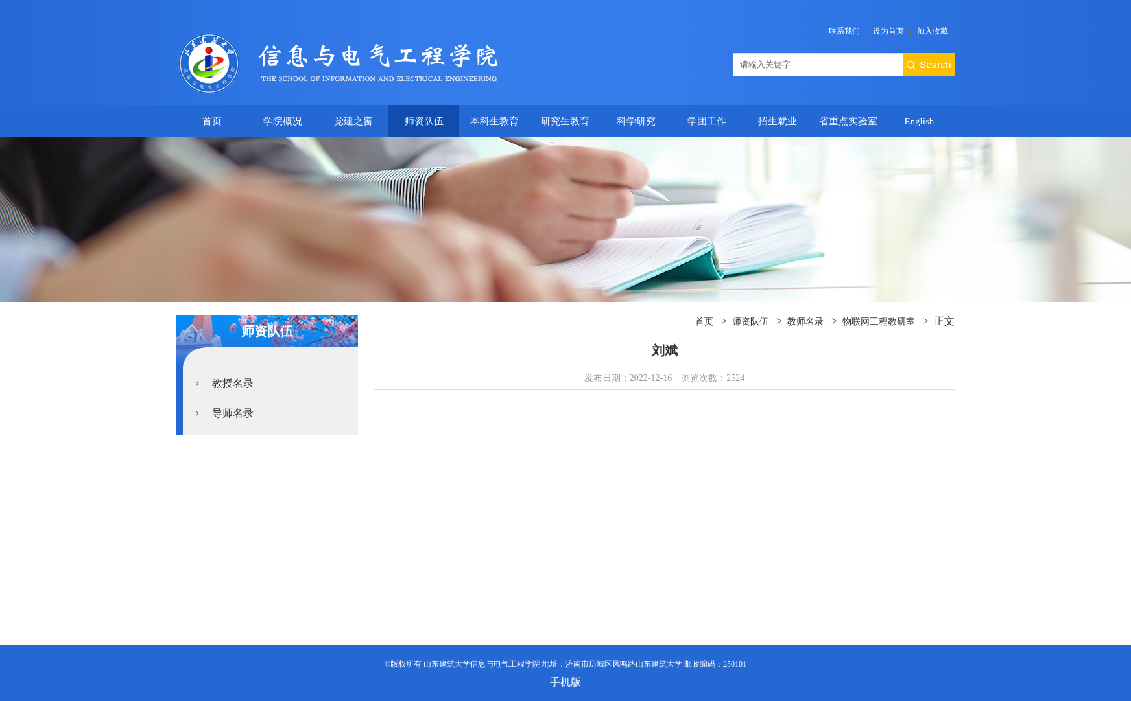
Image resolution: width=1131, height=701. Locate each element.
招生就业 (777, 121)
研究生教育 (565, 121)
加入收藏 (932, 31)
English (919, 121)
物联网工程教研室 (878, 322)
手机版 (565, 681)
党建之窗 (353, 121)
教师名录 (805, 322)
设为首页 (888, 31)
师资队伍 (424, 121)
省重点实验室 (848, 121)
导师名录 (233, 413)
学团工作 (706, 121)
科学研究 (636, 121)
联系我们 (844, 31)
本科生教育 (494, 121)
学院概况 (282, 121)
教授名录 (233, 383)
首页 (212, 121)
